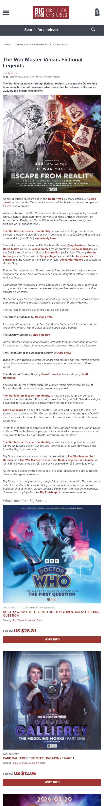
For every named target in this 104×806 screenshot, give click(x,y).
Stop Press (15, 80)
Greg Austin (75, 249)
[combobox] (47, 34)
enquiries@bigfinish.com (55, 756)
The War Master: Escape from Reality (26, 235)
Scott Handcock (13, 414)
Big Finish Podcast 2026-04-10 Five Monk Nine (77, 667)
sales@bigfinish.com (55, 748)
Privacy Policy (38, 797)
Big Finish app (49, 496)
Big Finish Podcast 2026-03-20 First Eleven (26, 667)
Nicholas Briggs (81, 253)
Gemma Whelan (87, 573)
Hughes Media (57, 802)
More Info (26, 598)
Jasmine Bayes (35, 579)
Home (24, 48)
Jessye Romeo (41, 253)
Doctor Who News (31, 80)
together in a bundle (81, 464)
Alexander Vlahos (71, 264)
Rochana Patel (44, 321)
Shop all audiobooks (52, 705)
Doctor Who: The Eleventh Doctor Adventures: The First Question (25, 571)
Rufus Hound (70, 573)
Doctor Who (55, 203)
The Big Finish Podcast (15, 661)
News (36, 48)
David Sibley (11, 253)
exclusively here (45, 242)
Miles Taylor (18, 579)
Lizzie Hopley (41, 339)
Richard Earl (52, 256)
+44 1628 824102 (58, 745)
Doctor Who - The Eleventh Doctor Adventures (22, 561)
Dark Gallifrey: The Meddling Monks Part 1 (73, 566)
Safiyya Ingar (48, 260)
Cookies (49, 797)
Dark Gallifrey (62, 560)
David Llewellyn (51, 378)
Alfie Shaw (64, 357)
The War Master (52, 80)
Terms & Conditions (64, 797)
